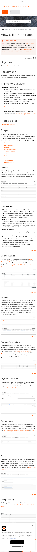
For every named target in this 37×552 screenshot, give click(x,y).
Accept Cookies (17, 542)
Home (6, 29)
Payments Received (9, 151)
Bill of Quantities (8, 145)
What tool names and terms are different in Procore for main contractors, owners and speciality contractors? (17, 51)
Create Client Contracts (8, 124)
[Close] (33, 525)
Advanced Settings (9, 162)
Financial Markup (8, 160)
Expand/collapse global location (34, 29)
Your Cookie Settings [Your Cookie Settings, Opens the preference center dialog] (17, 546)
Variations (6, 147)
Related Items (8, 153)
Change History (8, 158)
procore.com (6, 6)
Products (13, 29)
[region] (17, 537)
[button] (29, 21)
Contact (5, 11)
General (6, 143)
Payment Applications (10, 149)
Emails (6, 156)
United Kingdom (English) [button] (20, 6)
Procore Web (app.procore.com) (26, 29)
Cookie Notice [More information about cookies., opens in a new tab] (13, 538)
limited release (30, 43)
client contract (10, 66)
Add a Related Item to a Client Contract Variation (16, 430)
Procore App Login (15, 11)
